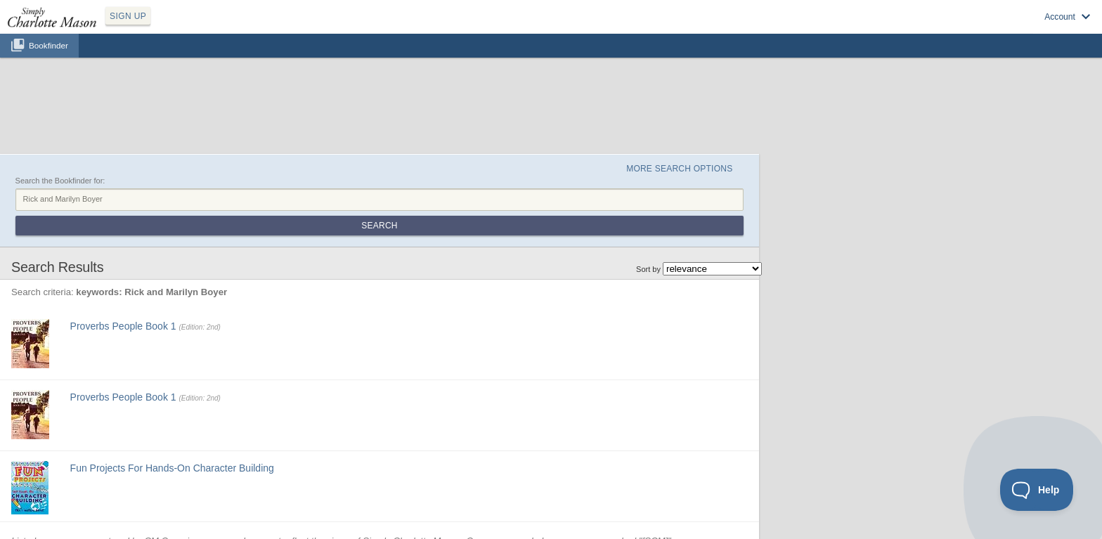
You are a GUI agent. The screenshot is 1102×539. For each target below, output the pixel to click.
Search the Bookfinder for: (60, 180)
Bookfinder (48, 45)
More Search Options (679, 169)
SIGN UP (128, 16)
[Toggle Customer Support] (1037, 490)
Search (379, 225)
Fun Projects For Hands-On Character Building (172, 468)
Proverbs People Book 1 (123, 326)
